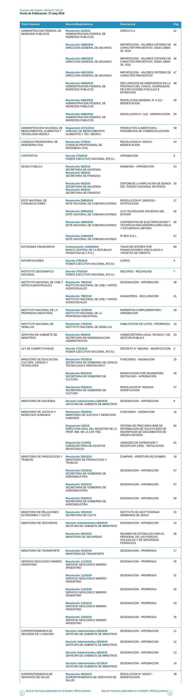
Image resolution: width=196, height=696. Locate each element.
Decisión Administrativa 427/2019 (86, 663)
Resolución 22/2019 (78, 30)
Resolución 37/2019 (78, 141)
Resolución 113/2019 (79, 589)
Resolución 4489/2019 (79, 44)
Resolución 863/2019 (79, 373)
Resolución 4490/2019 (79, 58)
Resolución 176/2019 (79, 324)
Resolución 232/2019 (79, 470)
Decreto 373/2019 (76, 348)
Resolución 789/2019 (79, 296)
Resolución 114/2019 (79, 603)
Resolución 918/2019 (79, 387)
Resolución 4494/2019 (79, 83)
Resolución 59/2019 (78, 334)
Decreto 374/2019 (76, 155)
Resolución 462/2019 (79, 533)
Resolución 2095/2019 (79, 211)
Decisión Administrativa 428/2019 (86, 401)
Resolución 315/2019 (79, 550)
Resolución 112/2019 (79, 575)
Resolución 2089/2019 (79, 200)
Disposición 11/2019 (78, 442)
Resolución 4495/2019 (79, 100)
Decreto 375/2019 (76, 271)
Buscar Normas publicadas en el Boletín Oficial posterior (135, 690)
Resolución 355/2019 (79, 411)
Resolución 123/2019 (79, 310)
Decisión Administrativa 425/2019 (86, 641)
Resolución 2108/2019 (79, 236)
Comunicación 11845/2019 (82, 246)
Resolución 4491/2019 (79, 72)
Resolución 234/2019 (79, 498)
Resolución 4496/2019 (79, 114)
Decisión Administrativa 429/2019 (86, 523)
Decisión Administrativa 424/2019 (86, 631)
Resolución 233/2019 (79, 484)
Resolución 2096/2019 (79, 222)
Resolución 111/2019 (79, 561)
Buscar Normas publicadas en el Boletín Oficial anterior (58, 690)
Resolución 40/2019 (78, 183)
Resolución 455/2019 (79, 674)
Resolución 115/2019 (79, 617)
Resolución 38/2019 (78, 166)
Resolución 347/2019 (79, 359)
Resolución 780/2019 (79, 282)
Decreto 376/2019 (76, 260)
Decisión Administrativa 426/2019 (86, 652)
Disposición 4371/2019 (80, 128)
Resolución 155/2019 (79, 512)
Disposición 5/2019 (77, 425)
